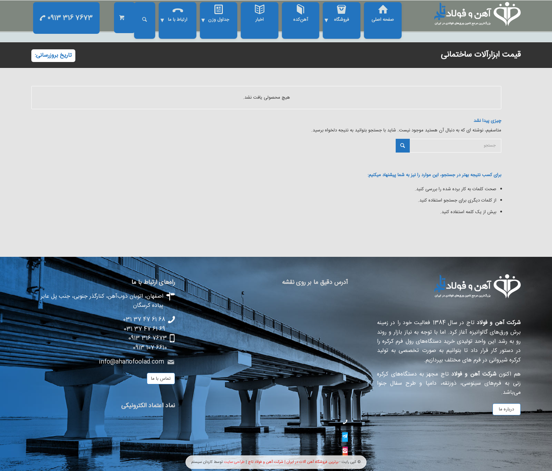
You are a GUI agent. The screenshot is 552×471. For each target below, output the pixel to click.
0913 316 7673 (66, 18)
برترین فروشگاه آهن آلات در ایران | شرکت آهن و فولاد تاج (293, 462)
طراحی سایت (234, 462)
